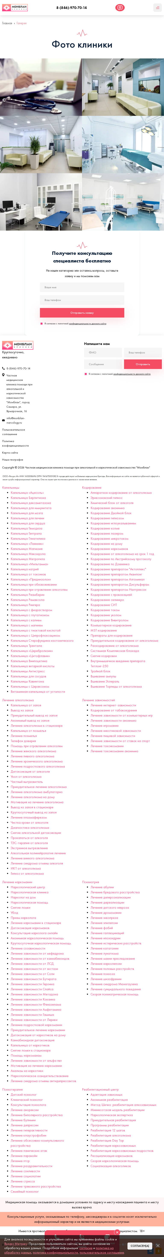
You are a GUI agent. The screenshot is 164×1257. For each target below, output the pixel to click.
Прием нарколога (23, 918)
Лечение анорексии (25, 1110)
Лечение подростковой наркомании (36, 1025)
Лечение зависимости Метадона (34, 994)
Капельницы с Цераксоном (30, 686)
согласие (85, 1248)
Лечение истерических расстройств (116, 943)
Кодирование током (105, 610)
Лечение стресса (23, 1181)
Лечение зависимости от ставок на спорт (120, 741)
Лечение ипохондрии (105, 938)
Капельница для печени (27, 518)
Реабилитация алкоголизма (111, 1135)
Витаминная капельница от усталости (38, 692)
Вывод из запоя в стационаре (32, 807)
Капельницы (10, 487)
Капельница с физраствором (31, 610)
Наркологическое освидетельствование (40, 1076)
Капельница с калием (26, 620)
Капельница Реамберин (27, 595)
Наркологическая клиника (29, 892)
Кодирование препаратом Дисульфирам (120, 584)
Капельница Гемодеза (26, 528)
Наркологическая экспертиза (112, 1115)
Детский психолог (24, 1094)
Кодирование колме (105, 528)
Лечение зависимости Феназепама (36, 1004)
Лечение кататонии (105, 948)
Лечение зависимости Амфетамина (36, 1009)
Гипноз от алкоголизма (27, 873)
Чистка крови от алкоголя (29, 822)
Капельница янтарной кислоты (32, 666)
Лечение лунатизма (105, 953)
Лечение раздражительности (31, 1166)
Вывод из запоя (22, 710)
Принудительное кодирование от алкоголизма (124, 640)
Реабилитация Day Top (107, 1140)
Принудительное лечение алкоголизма (39, 787)
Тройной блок (100, 671)
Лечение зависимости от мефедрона (37, 953)
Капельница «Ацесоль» (27, 493)
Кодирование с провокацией (111, 595)
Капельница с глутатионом (30, 615)
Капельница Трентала (26, 646)
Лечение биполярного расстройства (37, 1115)
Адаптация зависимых (106, 1094)
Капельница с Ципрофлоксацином (35, 635)
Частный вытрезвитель (27, 782)
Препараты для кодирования (111, 635)
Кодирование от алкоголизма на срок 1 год (122, 554)
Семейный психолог (25, 1191)
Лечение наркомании (17, 882)
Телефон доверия (23, 741)
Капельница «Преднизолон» (31, 579)
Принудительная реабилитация (113, 1120)
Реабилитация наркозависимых (113, 1146)
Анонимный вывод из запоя (30, 720)
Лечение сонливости (25, 1171)
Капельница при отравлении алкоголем (39, 589)
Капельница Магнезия (26, 549)
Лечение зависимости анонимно (113, 720)
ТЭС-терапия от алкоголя (29, 843)
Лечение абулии (102, 887)
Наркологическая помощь (29, 902)
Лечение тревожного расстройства (36, 1186)
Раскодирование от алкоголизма (115, 646)
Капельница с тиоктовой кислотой (35, 630)
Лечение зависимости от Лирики (34, 1020)
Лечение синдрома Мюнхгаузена (114, 984)
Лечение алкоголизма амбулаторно (37, 792)
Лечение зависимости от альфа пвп (36, 1060)
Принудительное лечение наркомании (38, 1030)
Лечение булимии (23, 1120)
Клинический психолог (27, 1100)
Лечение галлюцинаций (107, 933)
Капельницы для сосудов (28, 676)
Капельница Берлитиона (28, 498)
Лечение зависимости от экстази (34, 969)
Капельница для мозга (27, 513)
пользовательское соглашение (102, 1252)
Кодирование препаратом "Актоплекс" (118, 569)
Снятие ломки (20, 907)
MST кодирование (104, 630)
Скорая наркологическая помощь (115, 1161)
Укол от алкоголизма (26, 777)
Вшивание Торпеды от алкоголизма (116, 686)
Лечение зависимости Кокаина (33, 999)
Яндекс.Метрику (15, 1244)
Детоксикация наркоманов (30, 928)
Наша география (12, 459)
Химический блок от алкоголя (112, 503)
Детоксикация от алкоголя (30, 771)
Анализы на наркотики (27, 1071)
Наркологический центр (28, 887)
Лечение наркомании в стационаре (36, 923)
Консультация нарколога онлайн (34, 933)
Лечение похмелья (24, 736)
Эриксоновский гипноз (106, 498)
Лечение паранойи (24, 1156)
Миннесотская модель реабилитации (118, 1110)
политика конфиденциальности (55, 1252)
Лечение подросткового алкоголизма (38, 766)
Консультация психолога (28, 1105)
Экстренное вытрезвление (29, 848)
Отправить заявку (82, 313)
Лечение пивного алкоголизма (32, 756)
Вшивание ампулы (103, 676)
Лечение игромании (105, 726)
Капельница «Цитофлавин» (30, 656)
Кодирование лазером (107, 533)
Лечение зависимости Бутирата (33, 979)
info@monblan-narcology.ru (16, 420)
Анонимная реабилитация (109, 1100)
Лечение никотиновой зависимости (116, 731)
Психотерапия (12, 1089)
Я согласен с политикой (75, 323)
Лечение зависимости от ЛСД (32, 964)
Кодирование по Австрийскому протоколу (121, 559)
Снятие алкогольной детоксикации (36, 833)
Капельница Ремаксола (27, 600)
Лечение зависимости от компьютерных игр (122, 715)
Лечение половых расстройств (112, 969)
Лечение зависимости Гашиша (32, 1015)
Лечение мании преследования (113, 958)
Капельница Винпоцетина (29, 661)
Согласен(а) (140, 1246)
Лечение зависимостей (98, 700)
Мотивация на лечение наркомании (36, 1066)
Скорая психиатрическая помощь (115, 994)
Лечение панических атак (29, 1151)
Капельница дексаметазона (31, 503)
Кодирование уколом (106, 615)
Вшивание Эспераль (105, 681)
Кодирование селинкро (107, 600)
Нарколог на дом (23, 897)
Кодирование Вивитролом (109, 620)
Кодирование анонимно (108, 508)
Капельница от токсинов (28, 574)
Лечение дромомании (106, 913)
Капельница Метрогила (28, 559)
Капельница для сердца (28, 523)
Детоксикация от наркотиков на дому (38, 1035)
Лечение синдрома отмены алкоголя (37, 863)
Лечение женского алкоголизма (33, 751)
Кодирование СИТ (104, 605)
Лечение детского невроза (110, 907)
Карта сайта (10, 452)
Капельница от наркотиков (30, 1045)
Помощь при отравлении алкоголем (37, 746)
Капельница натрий (25, 569)
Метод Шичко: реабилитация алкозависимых (123, 1105)
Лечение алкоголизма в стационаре (37, 726)
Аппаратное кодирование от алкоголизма (121, 493)
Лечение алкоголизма (18, 700)
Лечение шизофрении (106, 979)
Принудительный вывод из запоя (34, 715)
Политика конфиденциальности (15, 443)
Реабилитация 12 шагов (108, 1130)
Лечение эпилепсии (104, 923)
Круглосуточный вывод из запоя (34, 812)
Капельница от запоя (26, 705)
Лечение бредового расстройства (115, 892)
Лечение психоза (103, 974)
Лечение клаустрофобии (28, 1135)
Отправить (143, 364)
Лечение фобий (102, 928)
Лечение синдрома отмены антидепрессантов (43, 1081)
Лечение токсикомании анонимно (114, 751)
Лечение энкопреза (104, 918)
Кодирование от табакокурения (114, 710)
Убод (14, 913)
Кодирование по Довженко (110, 564)
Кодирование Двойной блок (111, 513)
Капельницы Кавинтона (27, 681)
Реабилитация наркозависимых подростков (122, 1151)
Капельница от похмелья (28, 731)
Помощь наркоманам (26, 1055)
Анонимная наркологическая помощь (37, 938)
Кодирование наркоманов (109, 549)
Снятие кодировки (104, 656)
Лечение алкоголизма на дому (33, 797)
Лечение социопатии (26, 1176)
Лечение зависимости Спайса (32, 989)
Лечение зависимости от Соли (32, 974)
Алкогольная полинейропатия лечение (38, 853)
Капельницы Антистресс (28, 671)
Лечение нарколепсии (106, 964)
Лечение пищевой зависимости (113, 736)
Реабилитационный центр (100, 1089)
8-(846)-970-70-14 (71, 8)
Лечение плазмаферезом (29, 817)
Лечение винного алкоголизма (32, 858)
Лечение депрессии (24, 1125)
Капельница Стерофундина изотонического (42, 640)
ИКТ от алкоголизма (26, 868)
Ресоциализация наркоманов (112, 1156)
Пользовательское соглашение (13, 432)
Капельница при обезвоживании (34, 584)
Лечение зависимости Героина (32, 984)
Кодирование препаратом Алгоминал (118, 579)
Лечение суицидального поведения (116, 989)
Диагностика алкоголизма (30, 828)
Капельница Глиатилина (28, 538)
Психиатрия (90, 882)
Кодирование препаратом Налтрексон (118, 589)
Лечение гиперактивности (29, 1130)
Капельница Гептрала (26, 533)
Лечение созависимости (28, 948)
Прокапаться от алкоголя (29, 838)
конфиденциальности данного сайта (87, 323)
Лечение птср (20, 1161)
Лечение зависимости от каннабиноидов (40, 958)
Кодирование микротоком (109, 538)
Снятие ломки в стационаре (31, 1050)
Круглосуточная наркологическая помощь (41, 943)
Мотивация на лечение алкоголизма (37, 802)
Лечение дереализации (107, 902)
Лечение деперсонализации (111, 897)
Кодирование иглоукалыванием (113, 523)
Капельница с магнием (27, 625)
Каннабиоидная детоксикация (32, 1040)
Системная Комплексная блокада (115, 651)
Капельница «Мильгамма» (29, 564)
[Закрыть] (158, 1245)
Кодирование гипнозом (107, 518)
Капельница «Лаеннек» (27, 544)
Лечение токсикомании (107, 746)
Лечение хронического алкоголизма (37, 761)
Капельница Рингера (25, 605)
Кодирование (91, 487)
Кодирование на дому (106, 544)
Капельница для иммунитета (31, 508)
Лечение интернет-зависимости (113, 705)
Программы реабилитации (110, 1125)
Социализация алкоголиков (111, 1166)
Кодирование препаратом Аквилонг (116, 574)
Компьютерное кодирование (111, 625)
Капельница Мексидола (28, 554)
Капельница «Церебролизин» (32, 651)
